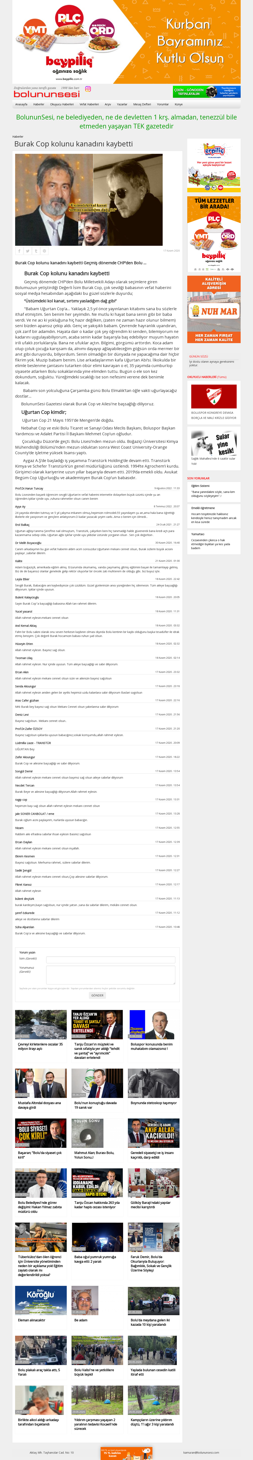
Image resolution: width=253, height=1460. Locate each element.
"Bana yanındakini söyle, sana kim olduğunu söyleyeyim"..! (213, 494)
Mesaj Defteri (142, 104)
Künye (179, 104)
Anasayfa (21, 104)
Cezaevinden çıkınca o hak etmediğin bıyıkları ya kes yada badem (210, 544)
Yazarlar (122, 104)
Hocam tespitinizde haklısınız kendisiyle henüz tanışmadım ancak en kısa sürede (213, 518)
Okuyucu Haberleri (62, 104)
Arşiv (108, 104)
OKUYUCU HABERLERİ (207, 377)
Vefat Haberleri (89, 104)
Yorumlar (163, 104)
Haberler (38, 104)
